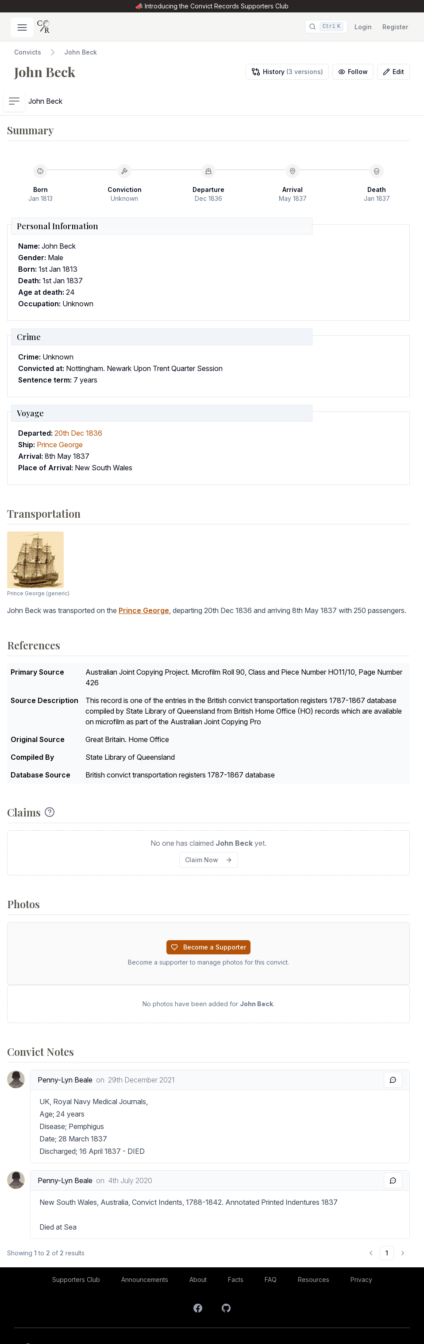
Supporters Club (76, 1250)
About (198, 1250)
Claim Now (208, 831)
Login (363, 27)
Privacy (361, 1250)
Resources (313, 1250)
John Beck (80, 52)
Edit (393, 71)
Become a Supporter (208, 918)
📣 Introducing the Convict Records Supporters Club (212, 6)
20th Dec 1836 (78, 404)
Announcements (144, 1250)
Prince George (60, 415)
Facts (235, 1250)
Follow (353, 71)
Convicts (27, 52)
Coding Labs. (388, 1325)
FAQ (271, 1250)
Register (395, 27)
